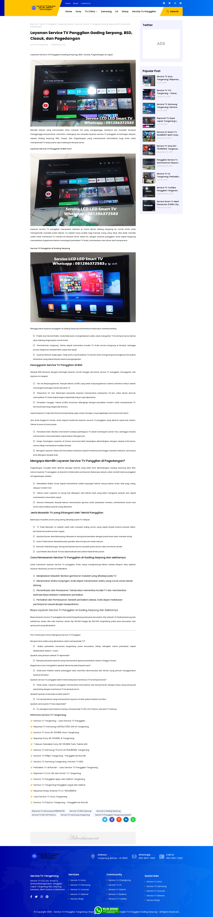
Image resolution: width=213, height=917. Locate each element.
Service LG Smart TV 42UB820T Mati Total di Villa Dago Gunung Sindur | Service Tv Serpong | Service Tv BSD (167, 133)
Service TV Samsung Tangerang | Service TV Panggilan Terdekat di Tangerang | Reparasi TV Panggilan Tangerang (168, 106)
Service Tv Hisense (79, 894)
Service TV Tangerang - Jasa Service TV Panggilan (59, 720)
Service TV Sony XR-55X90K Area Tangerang (56, 732)
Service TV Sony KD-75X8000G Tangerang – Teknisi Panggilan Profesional (168, 147)
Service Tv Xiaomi (117, 889)
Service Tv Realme (117, 894)
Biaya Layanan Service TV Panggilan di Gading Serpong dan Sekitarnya (74, 610)
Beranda (34, 24)
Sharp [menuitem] (125, 11)
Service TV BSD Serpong (80, 811)
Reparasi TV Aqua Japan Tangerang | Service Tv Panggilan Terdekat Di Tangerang (167, 120)
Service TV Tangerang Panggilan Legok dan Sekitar (59, 784)
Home (67, 3)
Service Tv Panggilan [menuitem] (144, 11)
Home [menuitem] (68, 11)
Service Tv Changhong (120, 880)
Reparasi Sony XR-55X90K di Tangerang (54, 738)
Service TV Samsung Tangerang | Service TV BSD (58, 761)
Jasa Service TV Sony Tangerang (50, 796)
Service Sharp (77, 898)
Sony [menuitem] (78, 11)
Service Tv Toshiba (118, 898)
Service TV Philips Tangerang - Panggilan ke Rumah (60, 755)
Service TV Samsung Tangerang (75, 815)
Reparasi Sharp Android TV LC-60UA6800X (55, 790)
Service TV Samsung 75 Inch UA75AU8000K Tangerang (61, 749)
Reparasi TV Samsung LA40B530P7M (48, 811)
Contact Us (85, 3)
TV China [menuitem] (90, 11)
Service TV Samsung (80, 885)
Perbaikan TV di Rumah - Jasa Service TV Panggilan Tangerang (66, 767)
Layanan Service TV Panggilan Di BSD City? (51, 148)
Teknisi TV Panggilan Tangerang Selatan (56, 24)
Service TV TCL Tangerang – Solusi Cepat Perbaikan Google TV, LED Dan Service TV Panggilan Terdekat (167, 92)
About (75, 3)
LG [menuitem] (116, 11)
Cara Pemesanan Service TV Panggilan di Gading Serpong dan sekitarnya (78, 557)
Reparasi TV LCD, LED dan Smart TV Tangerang (57, 773)
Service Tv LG (115, 885)
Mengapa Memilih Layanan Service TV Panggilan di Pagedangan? (77, 461)
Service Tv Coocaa (79, 889)
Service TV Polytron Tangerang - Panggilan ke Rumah (61, 802)
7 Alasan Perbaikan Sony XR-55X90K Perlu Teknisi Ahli (60, 744)
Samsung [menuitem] (106, 11)
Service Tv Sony (78, 880)
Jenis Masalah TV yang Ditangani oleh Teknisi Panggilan (66, 512)
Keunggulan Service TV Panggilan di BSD (56, 365)
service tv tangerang (39, 44)
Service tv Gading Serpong (108, 811)
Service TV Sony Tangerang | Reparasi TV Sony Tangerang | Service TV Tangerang (168, 78)
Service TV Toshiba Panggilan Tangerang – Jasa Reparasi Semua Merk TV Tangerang (168, 189)
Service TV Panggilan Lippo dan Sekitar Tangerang (59, 779)
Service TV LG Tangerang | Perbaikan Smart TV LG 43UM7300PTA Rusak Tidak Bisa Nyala (168, 175)
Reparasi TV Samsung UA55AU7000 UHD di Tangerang (61, 726)
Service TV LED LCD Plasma (44, 815)
